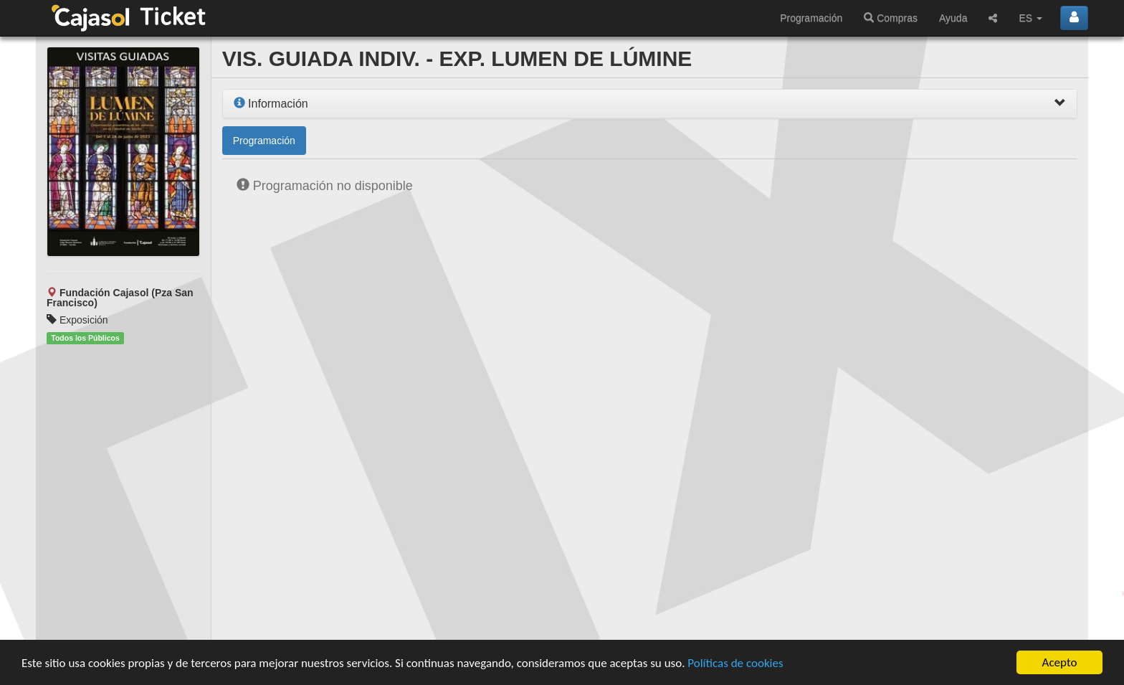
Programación (811, 18)
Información (271, 104)
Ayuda (953, 18)
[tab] (650, 104)
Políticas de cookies (735, 663)
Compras (891, 18)
